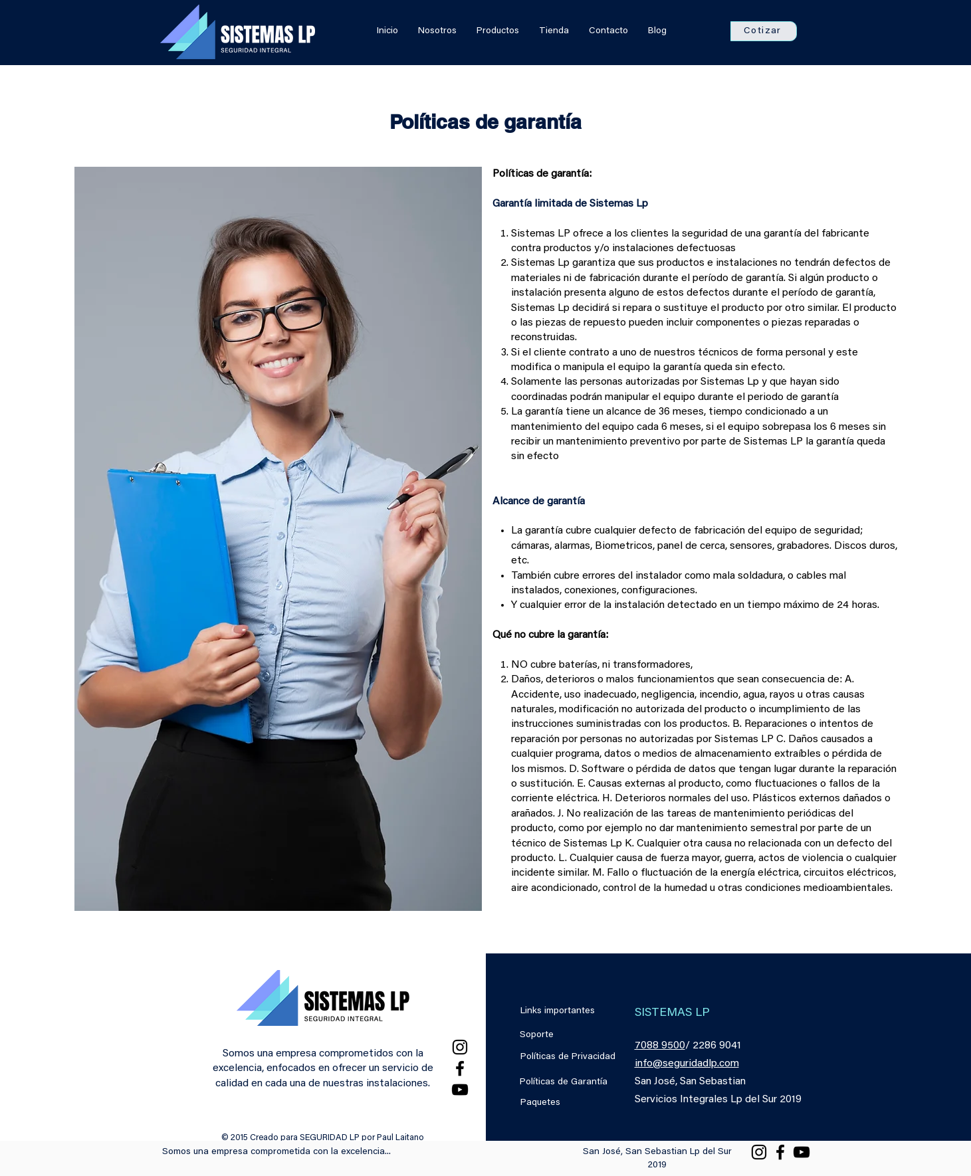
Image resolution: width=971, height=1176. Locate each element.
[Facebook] (460, 1068)
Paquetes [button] (540, 1103)
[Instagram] (460, 1047)
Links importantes (557, 1011)
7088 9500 (660, 1045)
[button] (763, 31)
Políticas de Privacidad (567, 1057)
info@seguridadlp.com (687, 1063)
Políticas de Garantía (563, 1082)
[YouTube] (460, 1090)
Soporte (537, 1035)
